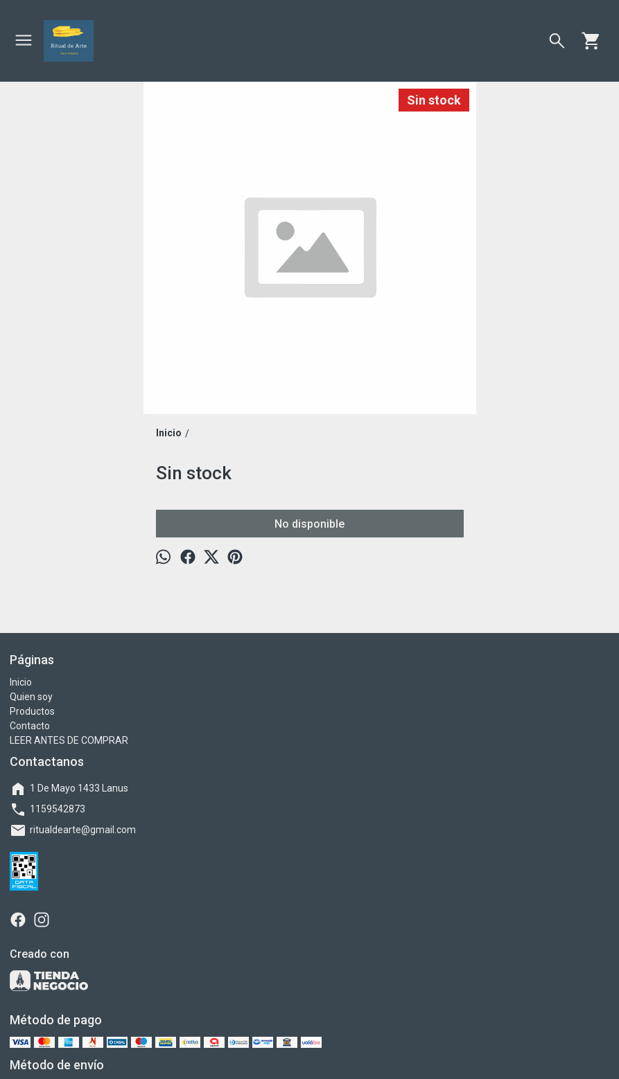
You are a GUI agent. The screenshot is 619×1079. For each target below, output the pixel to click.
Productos (32, 711)
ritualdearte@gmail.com (73, 830)
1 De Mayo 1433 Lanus (69, 789)
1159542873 (47, 809)
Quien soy (31, 696)
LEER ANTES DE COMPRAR (69, 740)
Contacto (30, 725)
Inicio (21, 682)
